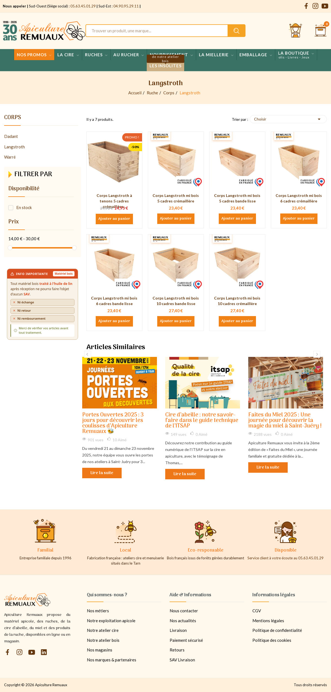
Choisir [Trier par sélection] (288, 119)
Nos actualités (183, 620)
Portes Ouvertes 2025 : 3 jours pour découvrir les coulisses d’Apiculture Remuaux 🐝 (113, 423)
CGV (256, 610)
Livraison (178, 630)
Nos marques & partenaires (111, 659)
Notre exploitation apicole (111, 620)
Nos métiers (98, 610)
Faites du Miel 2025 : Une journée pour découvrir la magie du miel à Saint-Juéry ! (285, 421)
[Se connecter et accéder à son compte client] (296, 31)
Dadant (11, 136)
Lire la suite (101, 473)
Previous (87, 354)
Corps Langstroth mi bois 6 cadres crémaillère (299, 198)
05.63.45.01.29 (83, 6)
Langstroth (14, 146)
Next (316, 354)
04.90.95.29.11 (126, 6)
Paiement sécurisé (186, 640)
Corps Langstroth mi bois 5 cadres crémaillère (176, 198)
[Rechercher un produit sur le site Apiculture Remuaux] (236, 30)
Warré (10, 156)
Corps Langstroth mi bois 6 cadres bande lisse (114, 301)
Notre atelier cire (103, 630)
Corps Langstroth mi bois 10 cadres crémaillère (237, 301)
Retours (177, 649)
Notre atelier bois (103, 640)
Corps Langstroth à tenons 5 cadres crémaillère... (114, 201)
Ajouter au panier (114, 219)
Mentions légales (268, 620)
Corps (12, 118)
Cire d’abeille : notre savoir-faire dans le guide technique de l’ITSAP (201, 421)
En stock (24, 207)
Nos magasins (99, 649)
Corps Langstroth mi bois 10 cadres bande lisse (176, 301)
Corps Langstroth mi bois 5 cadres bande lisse (237, 198)
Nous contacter (184, 610)
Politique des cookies (271, 640)
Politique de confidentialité (277, 630)
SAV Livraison (182, 659)
